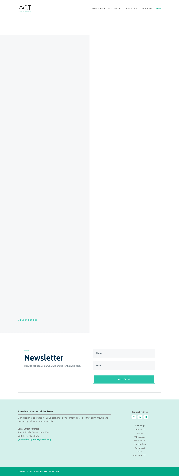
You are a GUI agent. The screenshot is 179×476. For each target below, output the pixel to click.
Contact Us (140, 429)
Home (140, 433)
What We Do (114, 8)
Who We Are (98, 8)
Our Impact (146, 8)
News (158, 8)
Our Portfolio (130, 8)
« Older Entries (27, 320)
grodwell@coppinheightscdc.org (34, 439)
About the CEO (139, 455)
